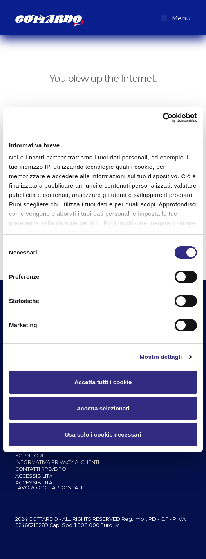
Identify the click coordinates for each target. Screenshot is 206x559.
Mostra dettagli (160, 356)
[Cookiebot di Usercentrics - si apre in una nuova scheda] (162, 118)
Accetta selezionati (102, 408)
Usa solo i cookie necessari (103, 434)
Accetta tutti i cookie (103, 382)
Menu (175, 18)
